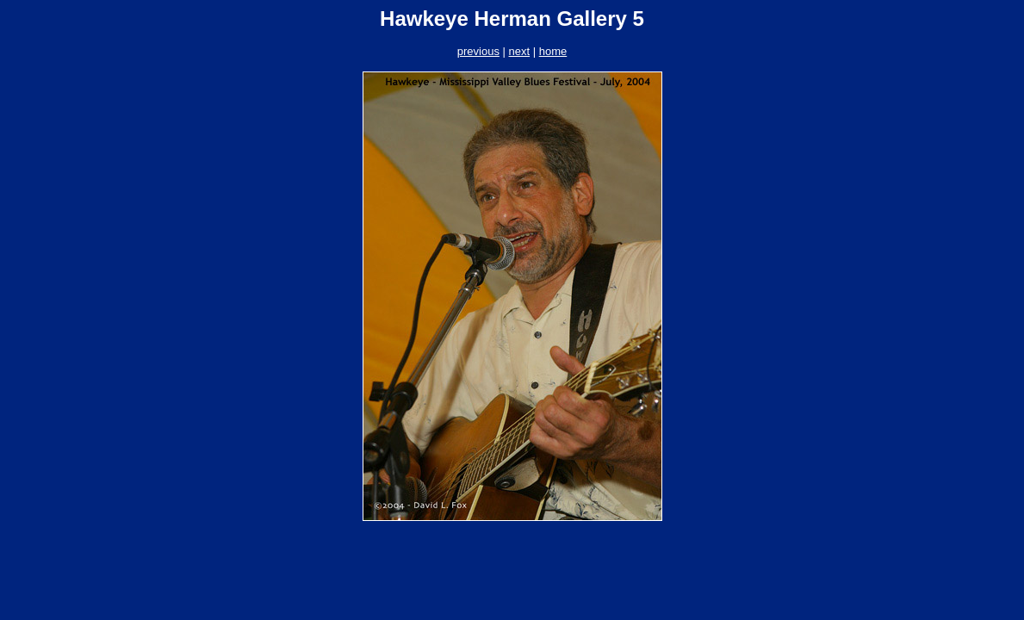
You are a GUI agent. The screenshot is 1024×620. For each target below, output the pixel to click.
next (520, 51)
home (553, 51)
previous (478, 51)
